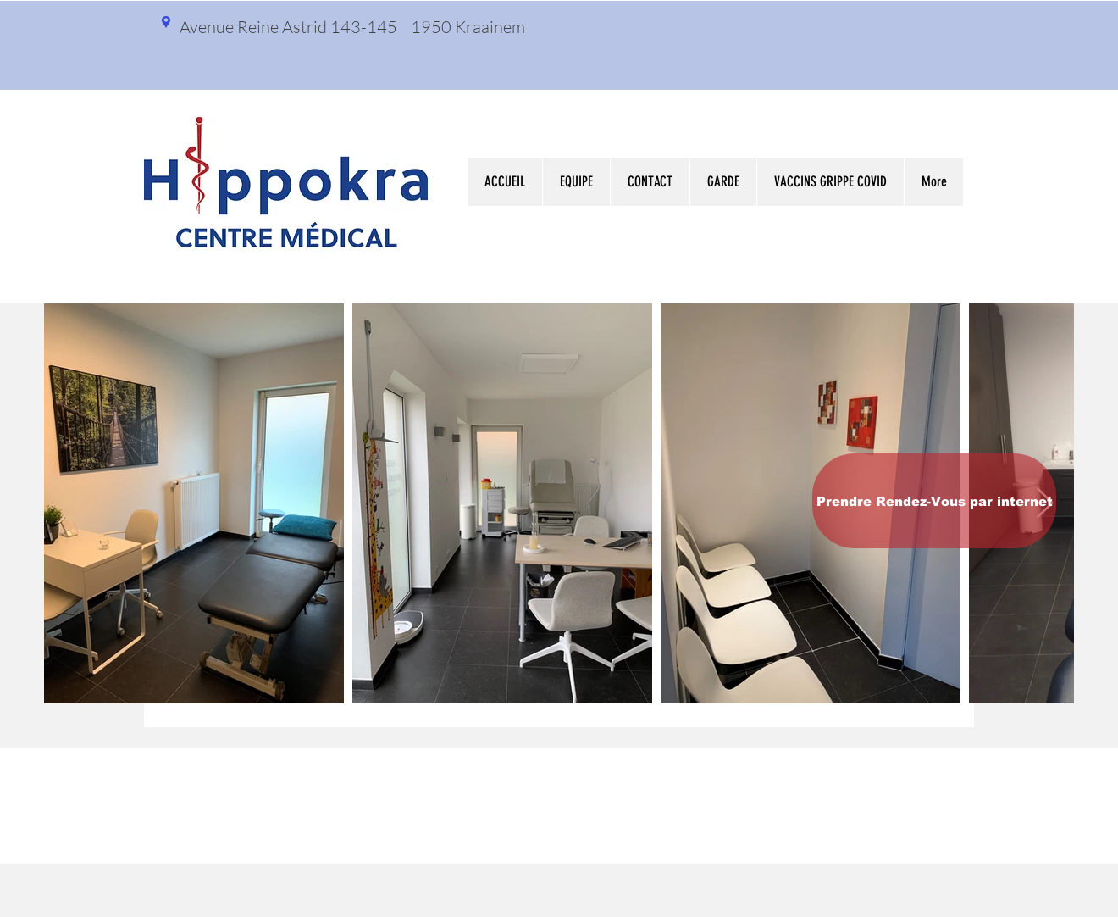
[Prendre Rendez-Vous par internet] (934, 500)
